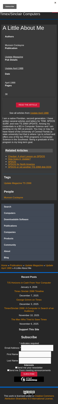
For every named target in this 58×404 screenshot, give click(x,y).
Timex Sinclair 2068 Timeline (29, 291)
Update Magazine (14, 57)
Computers (9, 213)
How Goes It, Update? (19, 159)
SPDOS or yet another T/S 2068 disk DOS (29, 167)
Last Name (13, 360)
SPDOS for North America (21, 164)
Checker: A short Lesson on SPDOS (26, 156)
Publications (10, 226)
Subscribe (29, 374)
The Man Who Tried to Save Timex (29, 319)
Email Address (13, 348)
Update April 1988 (14, 68)
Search (7, 207)
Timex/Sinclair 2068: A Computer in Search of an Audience (29, 309)
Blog (6, 257)
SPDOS (12, 161)
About (7, 251)
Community (10, 245)
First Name (13, 354)
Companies (10, 232)
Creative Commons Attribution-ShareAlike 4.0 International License (29, 397)
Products (8, 238)
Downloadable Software (16, 219)
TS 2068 (27, 183)
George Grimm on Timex (29, 300)
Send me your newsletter (30, 367)
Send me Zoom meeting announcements (30, 370)
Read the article (28, 105)
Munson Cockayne (13, 197)
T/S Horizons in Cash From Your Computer (29, 282)
